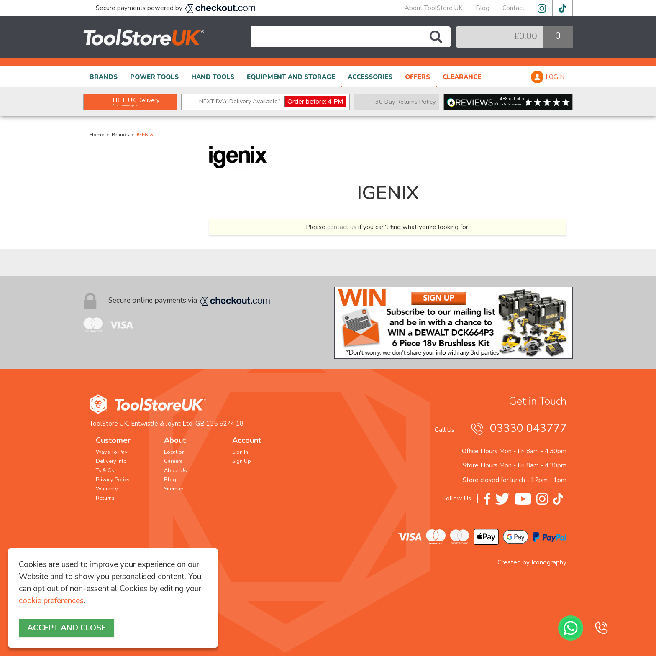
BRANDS (104, 77)
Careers (173, 461)
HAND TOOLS (212, 77)
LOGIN (555, 77)
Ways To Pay (112, 452)
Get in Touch (537, 401)
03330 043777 (528, 428)
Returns (105, 498)
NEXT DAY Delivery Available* (272, 102)
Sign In (240, 452)
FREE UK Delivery (136, 101)
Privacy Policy (113, 479)
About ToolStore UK (434, 8)
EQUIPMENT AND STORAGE (291, 77)
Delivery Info (111, 461)
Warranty (107, 489)
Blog (482, 8)
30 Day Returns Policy (405, 101)
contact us (341, 227)
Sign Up (241, 461)
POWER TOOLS (154, 77)
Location (174, 452)
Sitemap (174, 489)
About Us (175, 470)
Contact (513, 8)
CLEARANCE (462, 77)
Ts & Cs (105, 470)
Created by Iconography (531, 562)
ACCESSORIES (370, 77)
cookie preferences (51, 600)
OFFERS (417, 77)
